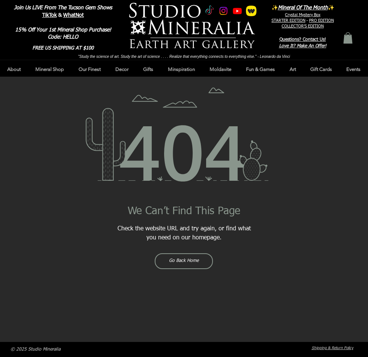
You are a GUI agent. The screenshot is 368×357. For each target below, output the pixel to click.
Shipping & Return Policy (332, 348)
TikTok (49, 15)
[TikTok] (209, 11)
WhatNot (73, 15)
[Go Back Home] (184, 261)
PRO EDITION (321, 20)
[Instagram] (223, 11)
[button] (348, 38)
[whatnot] (251, 11)
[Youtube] (237, 11)
